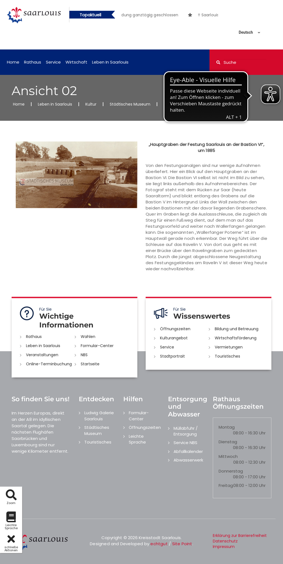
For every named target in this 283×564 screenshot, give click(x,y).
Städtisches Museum (130, 104)
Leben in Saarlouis (110, 62)
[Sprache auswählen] (243, 32)
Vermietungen (229, 347)
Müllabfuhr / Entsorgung (186, 431)
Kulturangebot (174, 338)
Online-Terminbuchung (49, 364)
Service (53, 62)
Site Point (182, 544)
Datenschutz (225, 541)
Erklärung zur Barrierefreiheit (240, 535)
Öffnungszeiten (175, 329)
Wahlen (88, 336)
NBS (84, 355)
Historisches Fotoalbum (186, 104)
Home (13, 62)
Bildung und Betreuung (236, 329)
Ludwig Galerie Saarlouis (99, 415)
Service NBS (185, 442)
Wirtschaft (76, 62)
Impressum (224, 546)
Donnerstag (231, 471)
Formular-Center (97, 345)
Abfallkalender (188, 451)
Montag (227, 427)
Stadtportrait (172, 356)
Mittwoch (228, 456)
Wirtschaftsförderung (235, 338)
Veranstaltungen (42, 355)
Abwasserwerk (188, 460)
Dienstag (228, 442)
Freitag (226, 485)
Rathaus (32, 62)
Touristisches (227, 356)
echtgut (158, 544)
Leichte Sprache (137, 439)
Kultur (90, 104)
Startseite (90, 364)
